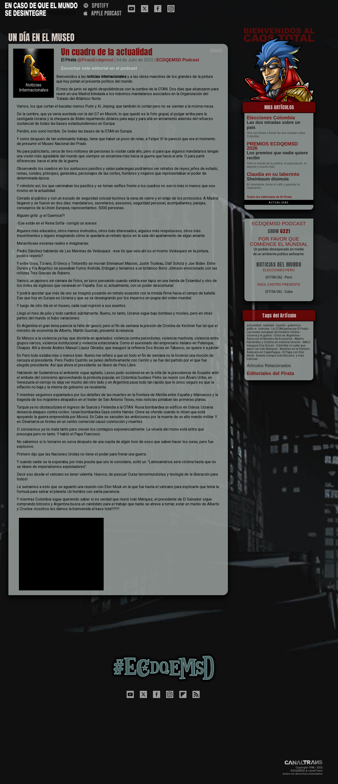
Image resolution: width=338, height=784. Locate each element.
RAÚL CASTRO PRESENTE (279, 284)
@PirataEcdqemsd (95, 60)
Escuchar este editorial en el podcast (99, 68)
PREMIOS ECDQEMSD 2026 (272, 146)
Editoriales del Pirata (270, 373)
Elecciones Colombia (271, 117)
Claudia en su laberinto (273, 174)
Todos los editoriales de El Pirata (269, 197)
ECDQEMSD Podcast (177, 60)
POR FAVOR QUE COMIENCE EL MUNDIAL (279, 241)
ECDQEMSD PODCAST (279, 223)
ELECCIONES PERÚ (279, 270)
